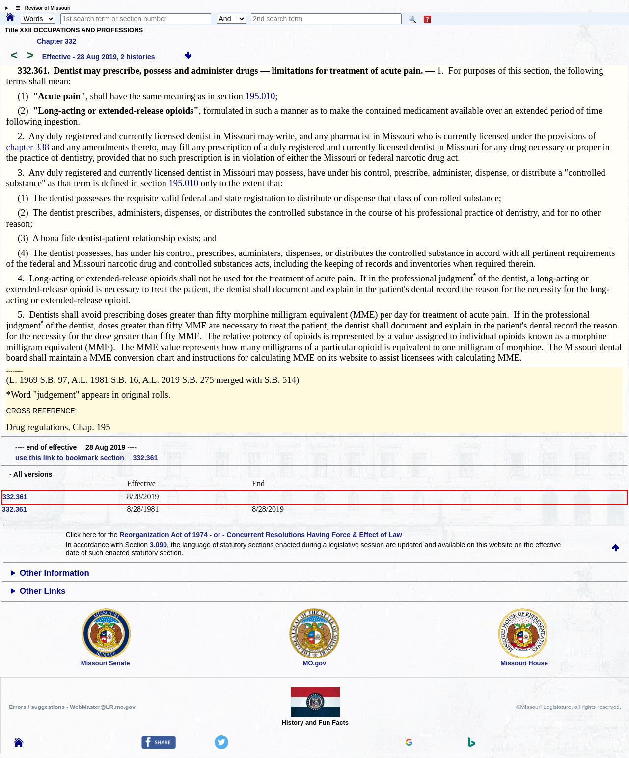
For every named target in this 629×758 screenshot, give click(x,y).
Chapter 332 (56, 41)
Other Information (54, 573)
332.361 (14, 497)
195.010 (260, 96)
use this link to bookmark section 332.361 (86, 458)
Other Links (42, 591)
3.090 (158, 545)
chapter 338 (28, 147)
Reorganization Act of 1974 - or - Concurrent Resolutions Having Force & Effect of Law (260, 535)
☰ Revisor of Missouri (41, 8)
